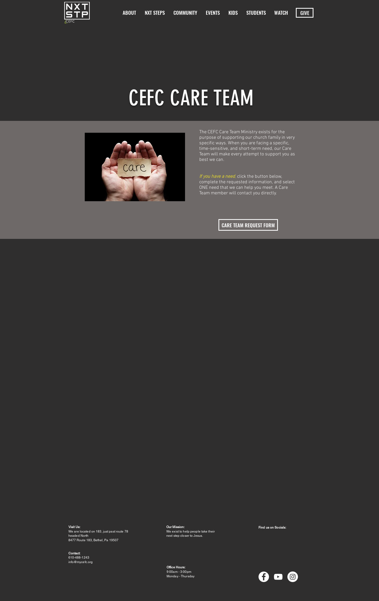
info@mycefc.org (80, 562)
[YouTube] (278, 577)
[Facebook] (263, 577)
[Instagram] (292, 577)
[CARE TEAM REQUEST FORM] (248, 225)
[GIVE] (304, 13)
